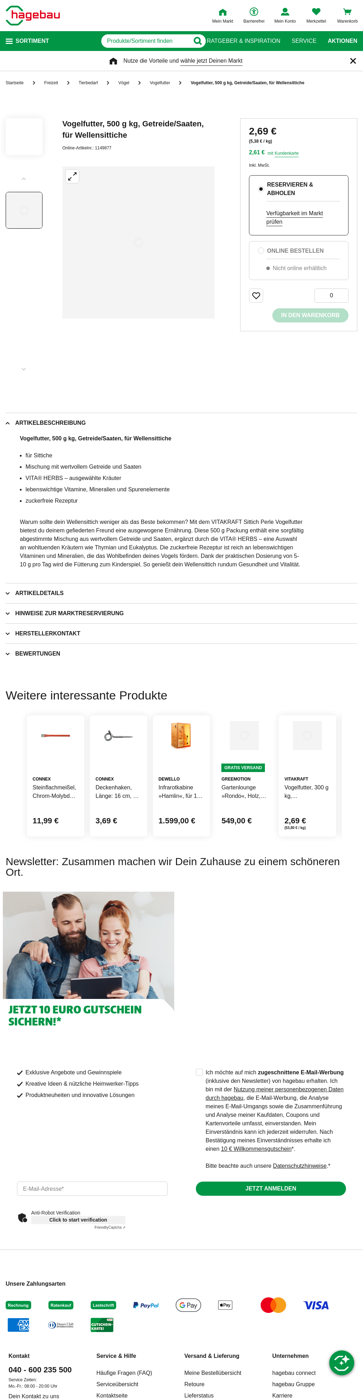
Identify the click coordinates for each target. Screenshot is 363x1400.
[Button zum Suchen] (193, 41)
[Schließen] (353, 61)
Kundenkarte (286, 153)
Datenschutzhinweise (300, 1200)
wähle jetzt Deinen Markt (211, 61)
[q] (120, 41)
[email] (92, 1223)
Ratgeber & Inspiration (243, 41)
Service (303, 41)
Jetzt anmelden (270, 1223)
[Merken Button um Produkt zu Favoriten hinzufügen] (256, 295)
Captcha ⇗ (110, 1262)
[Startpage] (33, 15)
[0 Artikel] (331, 295)
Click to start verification (78, 1254)
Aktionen (342, 41)
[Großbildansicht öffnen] (138, 242)
